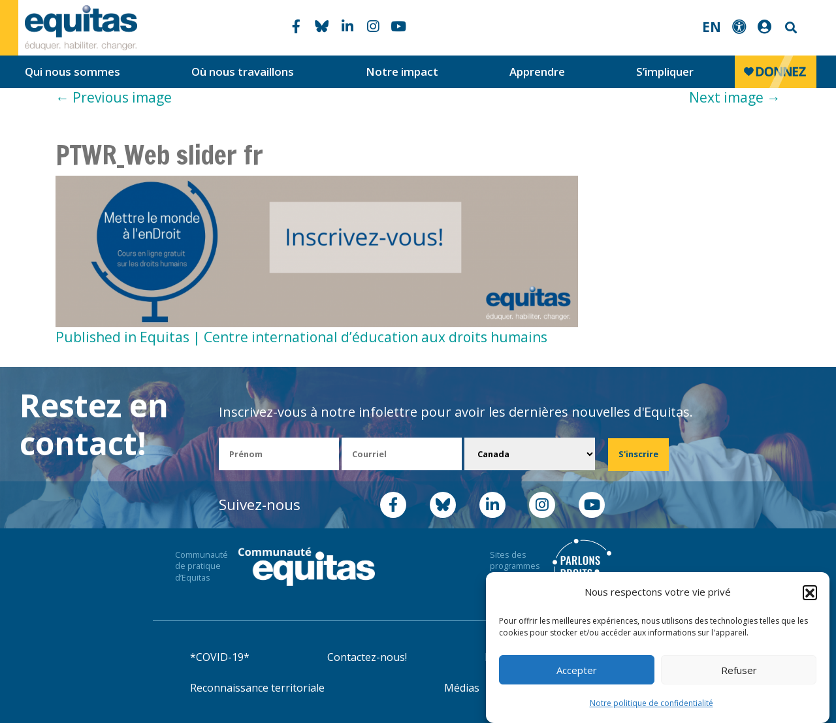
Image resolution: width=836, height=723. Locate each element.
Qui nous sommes (72, 71)
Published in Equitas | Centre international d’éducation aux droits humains (301, 337)
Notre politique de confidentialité (651, 703)
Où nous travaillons (242, 71)
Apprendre (537, 71)
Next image (734, 97)
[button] (809, 592)
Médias (461, 688)
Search (789, 28)
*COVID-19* (219, 657)
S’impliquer (665, 71)
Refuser (739, 670)
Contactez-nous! (367, 657)
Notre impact (402, 71)
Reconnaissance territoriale (257, 688)
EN (711, 27)
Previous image (114, 97)
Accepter (576, 670)
